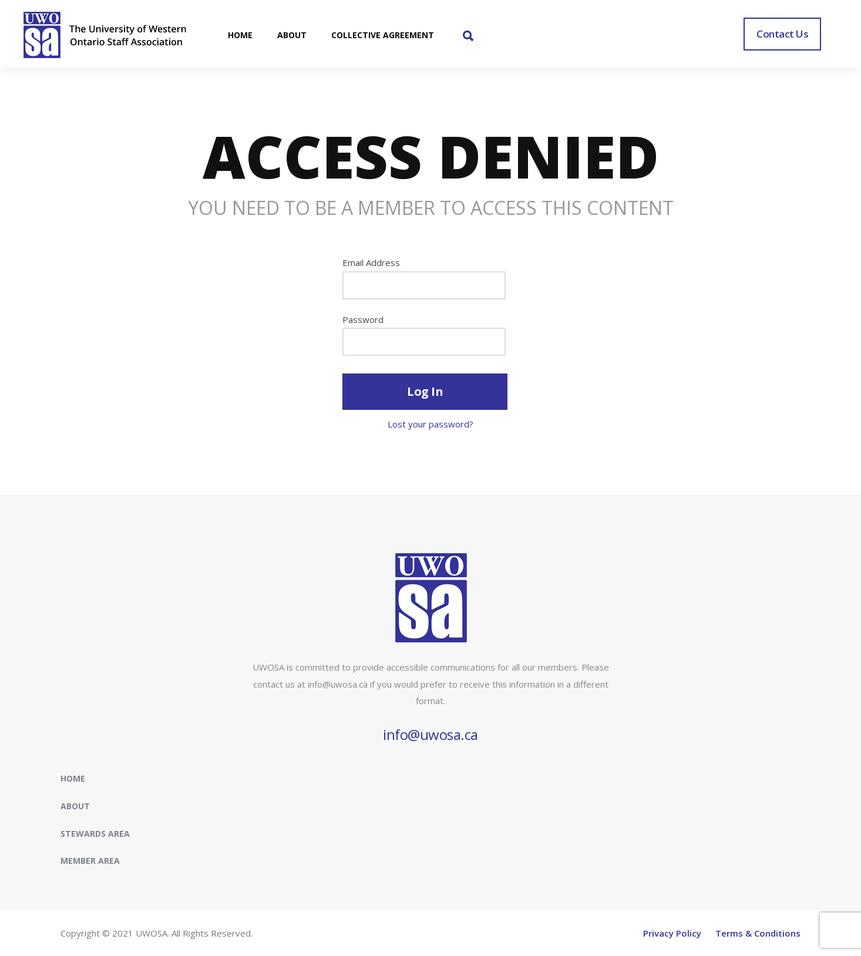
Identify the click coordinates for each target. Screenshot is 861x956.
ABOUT (292, 35)
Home (72, 778)
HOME (240, 35)
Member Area (90, 860)
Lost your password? (430, 424)
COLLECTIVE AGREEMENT (382, 35)
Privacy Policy (672, 933)
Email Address (371, 262)
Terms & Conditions (758, 933)
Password (363, 319)
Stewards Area (95, 833)
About (75, 806)
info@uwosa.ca (430, 734)
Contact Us (782, 34)
